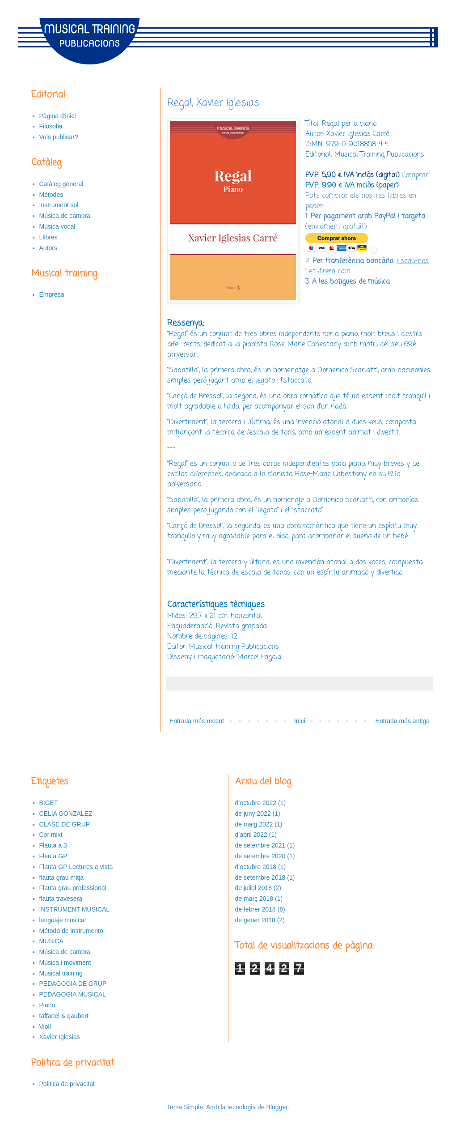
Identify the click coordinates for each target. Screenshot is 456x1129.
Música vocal (57, 226)
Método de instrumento (71, 930)
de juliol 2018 (253, 887)
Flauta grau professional (72, 887)
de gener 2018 (255, 920)
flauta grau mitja (61, 877)
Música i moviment (65, 962)
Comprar (415, 175)
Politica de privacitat (67, 1083)
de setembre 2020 (260, 856)
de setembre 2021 (260, 845)
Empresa (51, 294)
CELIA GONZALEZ (66, 813)
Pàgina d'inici (57, 115)
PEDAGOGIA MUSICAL (72, 994)
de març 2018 (254, 898)
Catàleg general (61, 183)
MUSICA (51, 941)
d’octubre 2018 (256, 866)
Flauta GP (53, 856)
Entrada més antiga (403, 720)
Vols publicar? (58, 137)
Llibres (48, 237)
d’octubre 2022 (256, 802)
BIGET (48, 802)
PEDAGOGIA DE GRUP (73, 983)
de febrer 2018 (255, 909)
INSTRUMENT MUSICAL (74, 909)
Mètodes (51, 194)
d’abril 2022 (251, 834)
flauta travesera (61, 898)
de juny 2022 (253, 813)
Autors (48, 247)
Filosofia (51, 126)
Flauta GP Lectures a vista (76, 866)
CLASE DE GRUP (64, 824)
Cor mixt (51, 834)
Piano (47, 1005)
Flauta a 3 (53, 845)
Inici (299, 720)
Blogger (276, 1107)
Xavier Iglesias (59, 1036)
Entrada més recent (196, 720)
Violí (45, 1026)
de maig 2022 (254, 824)
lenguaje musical (62, 920)
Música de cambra (64, 215)
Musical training (61, 973)
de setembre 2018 (260, 877)
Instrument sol (59, 205)
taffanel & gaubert (64, 1015)
